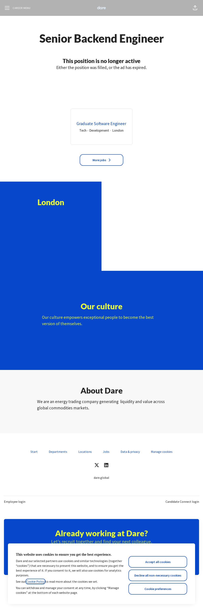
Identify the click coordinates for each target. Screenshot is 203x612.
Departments (58, 452)
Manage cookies (161, 452)
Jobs (106, 452)
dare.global (101, 478)
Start (34, 452)
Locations (85, 452)
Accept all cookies (157, 562)
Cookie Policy (35, 581)
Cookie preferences (158, 589)
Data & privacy (130, 452)
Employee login (14, 502)
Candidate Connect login (182, 502)
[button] (195, 7)
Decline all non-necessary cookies (157, 575)
